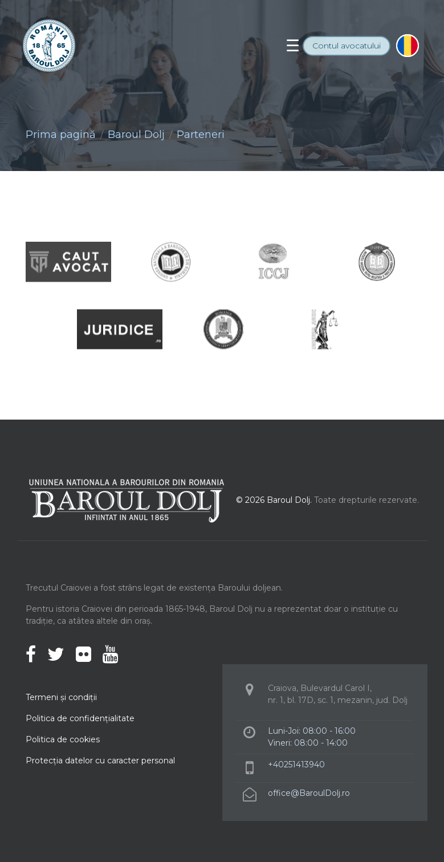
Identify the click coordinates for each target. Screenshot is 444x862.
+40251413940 (296, 764)
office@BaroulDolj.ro (309, 793)
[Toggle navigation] (293, 45)
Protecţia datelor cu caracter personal (100, 760)
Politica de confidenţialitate (80, 718)
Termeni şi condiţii (61, 697)
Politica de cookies (63, 739)
